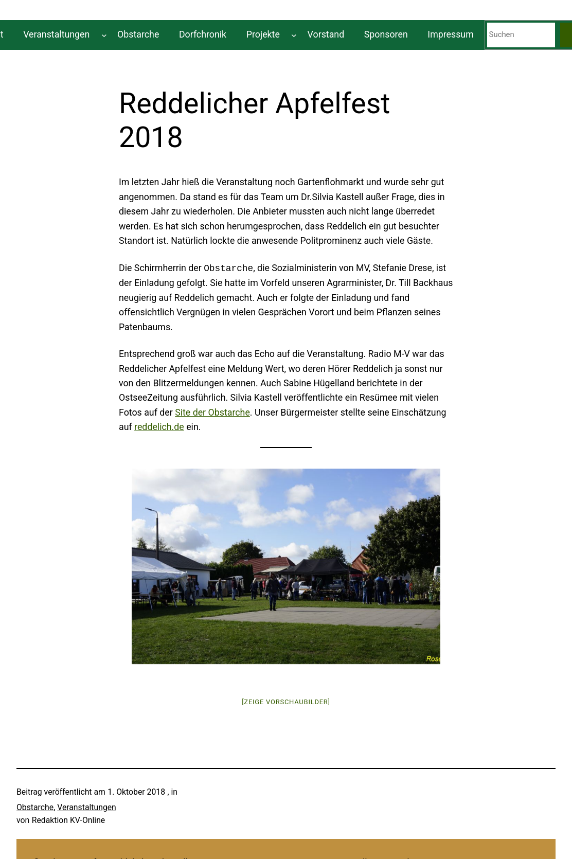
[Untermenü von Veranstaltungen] (104, 35)
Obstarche (34, 807)
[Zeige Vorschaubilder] (286, 702)
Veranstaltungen (86, 807)
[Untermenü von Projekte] (294, 35)
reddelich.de (159, 426)
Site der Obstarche (212, 412)
